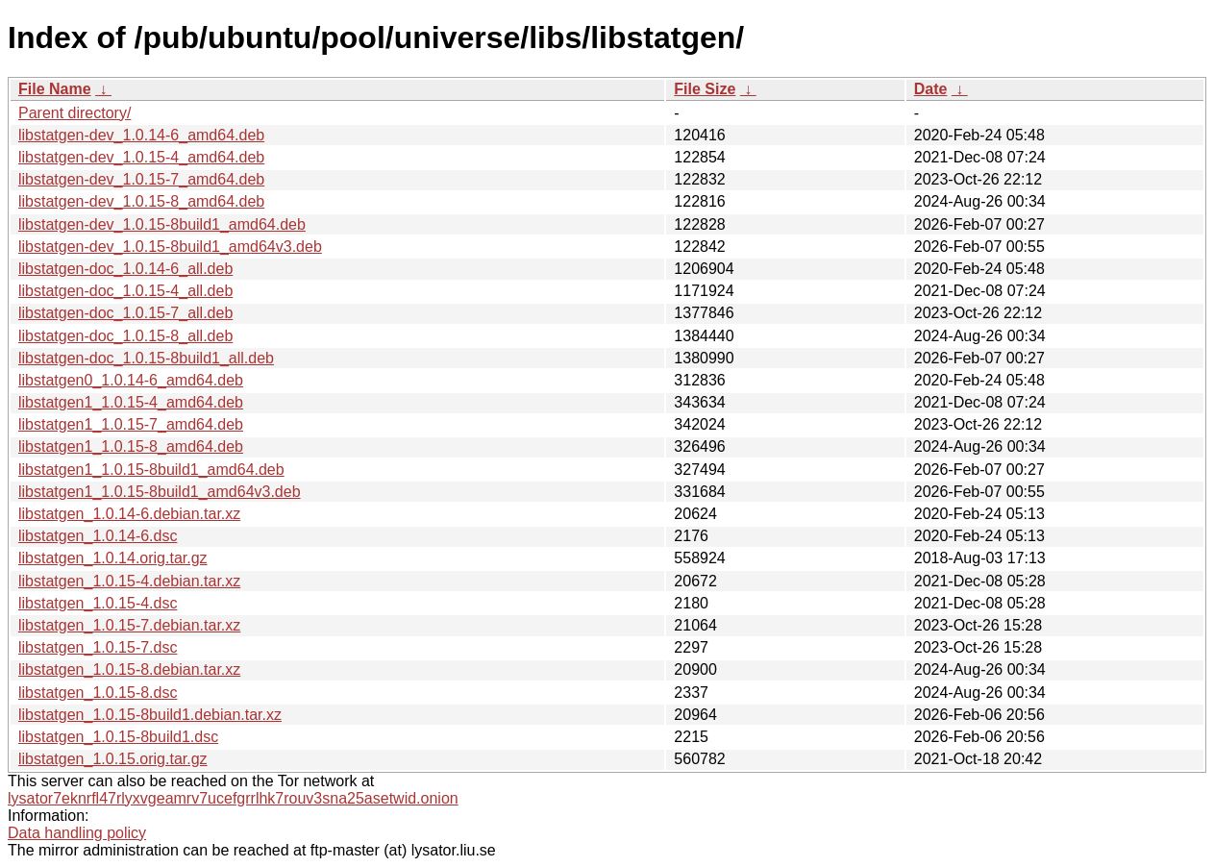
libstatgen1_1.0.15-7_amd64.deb (130, 424)
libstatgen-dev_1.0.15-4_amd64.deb (141, 157)
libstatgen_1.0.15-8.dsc (97, 692)
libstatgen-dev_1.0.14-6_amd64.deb (141, 135)
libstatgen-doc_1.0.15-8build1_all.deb (146, 358)
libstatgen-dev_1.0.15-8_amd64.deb (141, 201)
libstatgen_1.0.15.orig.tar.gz (113, 759)
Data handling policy (77, 833)
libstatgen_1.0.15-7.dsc (97, 647)
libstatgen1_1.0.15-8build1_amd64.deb (151, 469)
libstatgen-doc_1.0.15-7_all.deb (125, 313)
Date (931, 89)
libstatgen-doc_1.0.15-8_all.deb (125, 336)
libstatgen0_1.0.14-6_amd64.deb (130, 380)
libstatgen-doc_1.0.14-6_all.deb (125, 268)
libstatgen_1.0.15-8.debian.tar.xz (129, 669)
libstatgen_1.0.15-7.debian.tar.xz (129, 625)
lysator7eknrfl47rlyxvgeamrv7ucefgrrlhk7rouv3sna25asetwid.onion (233, 798)
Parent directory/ (74, 113)
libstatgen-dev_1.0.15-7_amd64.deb (141, 179)
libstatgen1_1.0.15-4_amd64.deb (130, 402)
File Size (704, 89)
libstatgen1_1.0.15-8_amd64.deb (130, 446)
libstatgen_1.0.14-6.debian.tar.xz (129, 514)
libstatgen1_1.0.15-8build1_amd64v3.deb (159, 491)
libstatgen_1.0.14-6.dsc (97, 536)
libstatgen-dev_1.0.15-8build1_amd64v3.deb (170, 246)
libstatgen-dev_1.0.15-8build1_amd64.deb (162, 224)
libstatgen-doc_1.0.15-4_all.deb (125, 291)
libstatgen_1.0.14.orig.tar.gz (113, 558)
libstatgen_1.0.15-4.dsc (97, 603)
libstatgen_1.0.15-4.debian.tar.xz (129, 581)
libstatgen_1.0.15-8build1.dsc (118, 737)
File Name (54, 89)
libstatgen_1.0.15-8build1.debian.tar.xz (150, 714)
